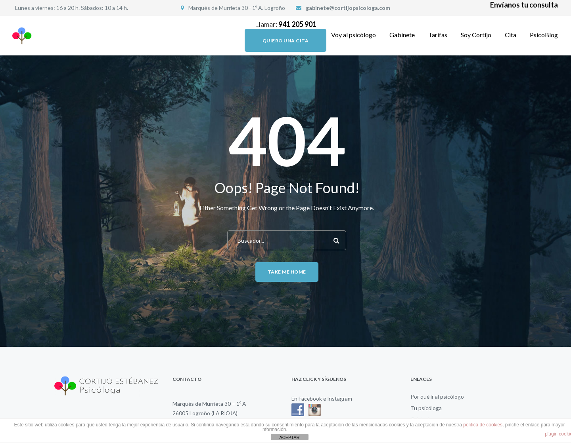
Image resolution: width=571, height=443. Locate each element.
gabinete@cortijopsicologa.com (348, 7)
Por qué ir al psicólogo (437, 396)
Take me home (287, 272)
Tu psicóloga (426, 408)
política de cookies (482, 425)
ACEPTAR (289, 437)
